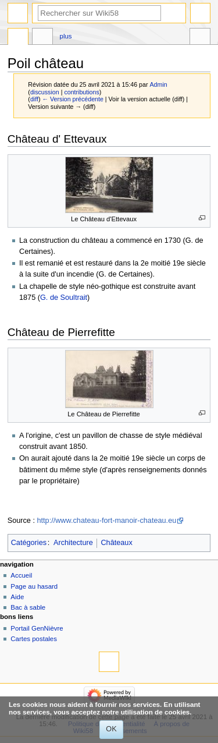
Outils (200, 38)
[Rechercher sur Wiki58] (99, 13)
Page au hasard (34, 586)
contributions (81, 92)
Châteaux (116, 543)
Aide (17, 596)
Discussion (42, 38)
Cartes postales (33, 638)
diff (34, 98)
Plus (66, 36)
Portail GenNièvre (36, 628)
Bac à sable (27, 607)
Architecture (73, 543)
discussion (44, 92)
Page (18, 38)
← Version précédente (72, 98)
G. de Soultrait (63, 297)
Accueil (21, 575)
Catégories (29, 543)
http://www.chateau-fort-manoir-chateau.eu (106, 520)
